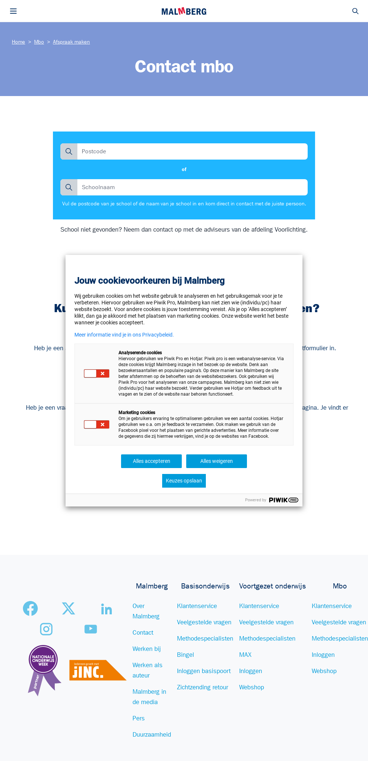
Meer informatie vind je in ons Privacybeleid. (124, 335)
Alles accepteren (151, 461)
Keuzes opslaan (184, 481)
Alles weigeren (216, 461)
